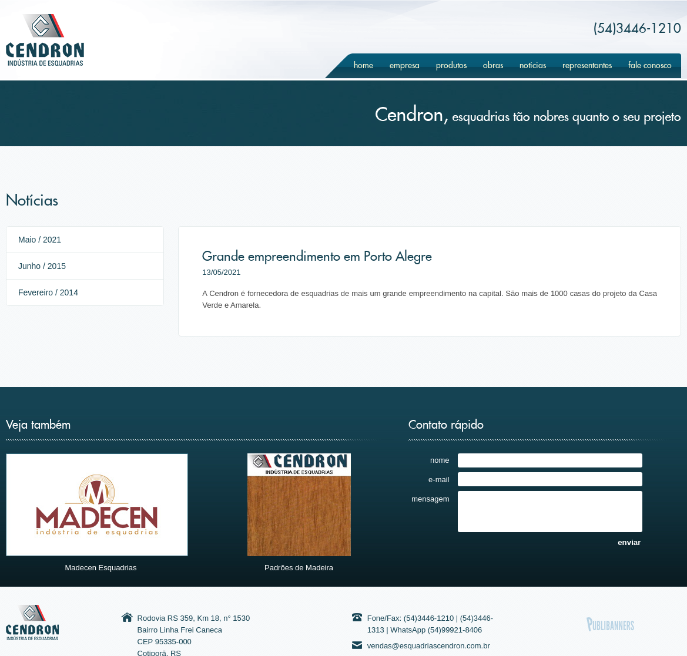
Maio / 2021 (39, 239)
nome (440, 460)
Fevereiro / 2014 (48, 292)
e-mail (438, 479)
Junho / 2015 (42, 266)
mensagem (430, 498)
